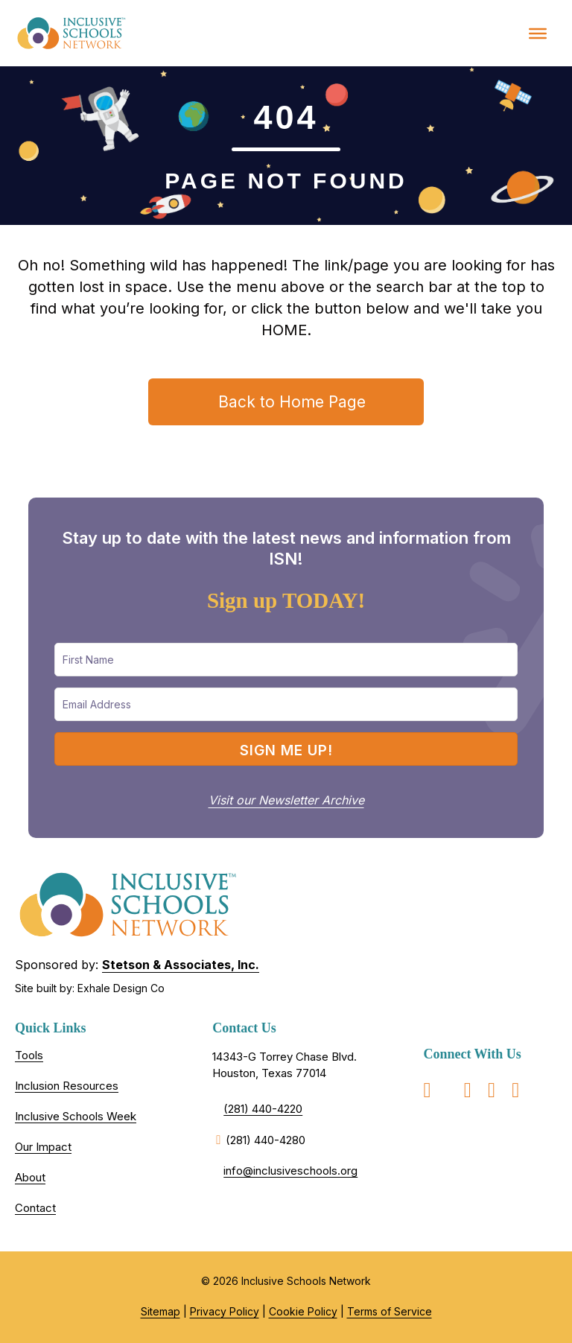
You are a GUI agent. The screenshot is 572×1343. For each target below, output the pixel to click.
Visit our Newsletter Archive (286, 800)
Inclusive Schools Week (75, 1116)
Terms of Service (389, 1311)
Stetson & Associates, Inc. (180, 964)
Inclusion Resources (66, 1086)
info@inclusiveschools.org (290, 1170)
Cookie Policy (303, 1311)
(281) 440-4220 (262, 1109)
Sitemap (160, 1311)
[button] (285, 749)
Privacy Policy (224, 1311)
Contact (35, 1208)
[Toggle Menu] (538, 33)
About (30, 1177)
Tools (29, 1055)
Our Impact (43, 1147)
